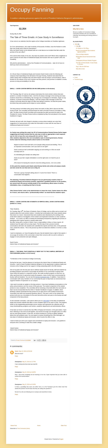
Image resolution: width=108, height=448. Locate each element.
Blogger (61, 439)
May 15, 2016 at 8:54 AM (25, 351)
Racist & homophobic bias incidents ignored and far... (85, 51)
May (77, 46)
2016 (76, 44)
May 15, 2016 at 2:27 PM (29, 361)
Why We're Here (78, 29)
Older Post (64, 425)
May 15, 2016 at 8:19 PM (29, 384)
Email (76, 77)
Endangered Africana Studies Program (86, 60)
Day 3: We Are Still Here (82, 66)
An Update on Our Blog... (82, 48)
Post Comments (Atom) (23, 428)
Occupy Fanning (32, 9)
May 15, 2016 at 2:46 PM (29, 372)
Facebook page (79, 79)
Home (38, 425)
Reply (16, 356)
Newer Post (14, 425)
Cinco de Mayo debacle (82, 54)
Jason (16, 351)
